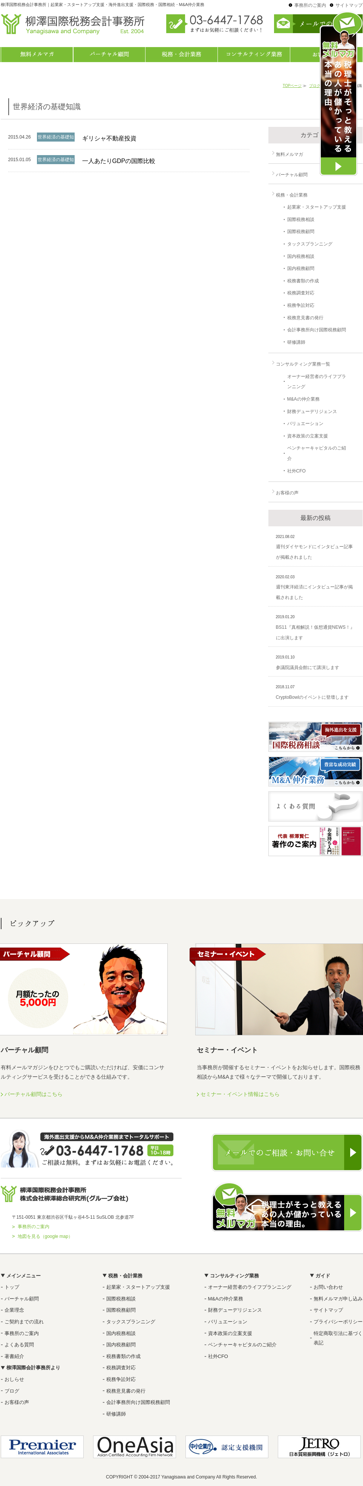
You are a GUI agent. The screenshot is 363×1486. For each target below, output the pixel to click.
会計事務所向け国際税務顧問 (316, 329)
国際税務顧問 (300, 231)
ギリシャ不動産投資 (109, 138)
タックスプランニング (309, 244)
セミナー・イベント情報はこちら (240, 1094)
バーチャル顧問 (109, 54)
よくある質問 (19, 1344)
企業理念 (14, 1310)
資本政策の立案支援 (307, 436)
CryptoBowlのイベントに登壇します (312, 697)
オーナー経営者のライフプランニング (249, 1287)
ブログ (12, 1391)
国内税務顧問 (300, 268)
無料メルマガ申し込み (338, 1299)
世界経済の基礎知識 (56, 141)
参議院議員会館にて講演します (307, 667)
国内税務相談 (300, 256)
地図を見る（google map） (45, 1236)
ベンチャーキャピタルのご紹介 (242, 1344)
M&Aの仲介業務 (303, 399)
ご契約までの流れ (24, 1321)
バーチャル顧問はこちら (34, 1094)
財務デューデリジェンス (312, 411)
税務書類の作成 (303, 280)
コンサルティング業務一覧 (254, 54)
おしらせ (14, 1379)
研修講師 (296, 342)
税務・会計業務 (182, 54)
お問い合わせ (328, 1287)
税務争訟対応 (300, 305)
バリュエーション (305, 423)
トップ (12, 1287)
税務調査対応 (300, 293)
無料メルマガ (37, 54)
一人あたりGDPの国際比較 (119, 161)
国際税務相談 (300, 219)
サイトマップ (349, 5)
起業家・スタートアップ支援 (316, 207)
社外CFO (296, 471)
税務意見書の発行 (305, 317)
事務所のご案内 (310, 5)
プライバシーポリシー (338, 1321)
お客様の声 (287, 492)
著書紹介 (14, 1356)
